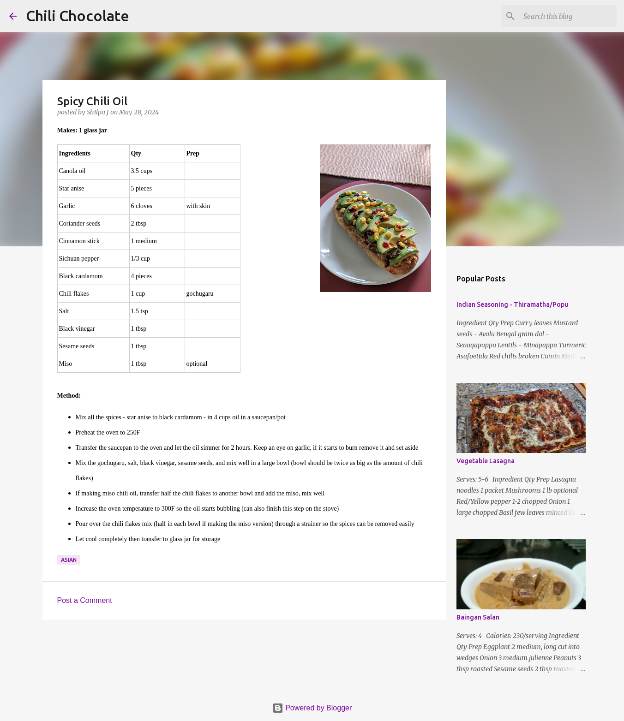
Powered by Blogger (312, 708)
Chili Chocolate (77, 15)
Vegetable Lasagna (485, 461)
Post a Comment (84, 600)
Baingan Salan (477, 617)
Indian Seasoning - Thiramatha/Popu (512, 304)
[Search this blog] (568, 16)
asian (69, 560)
